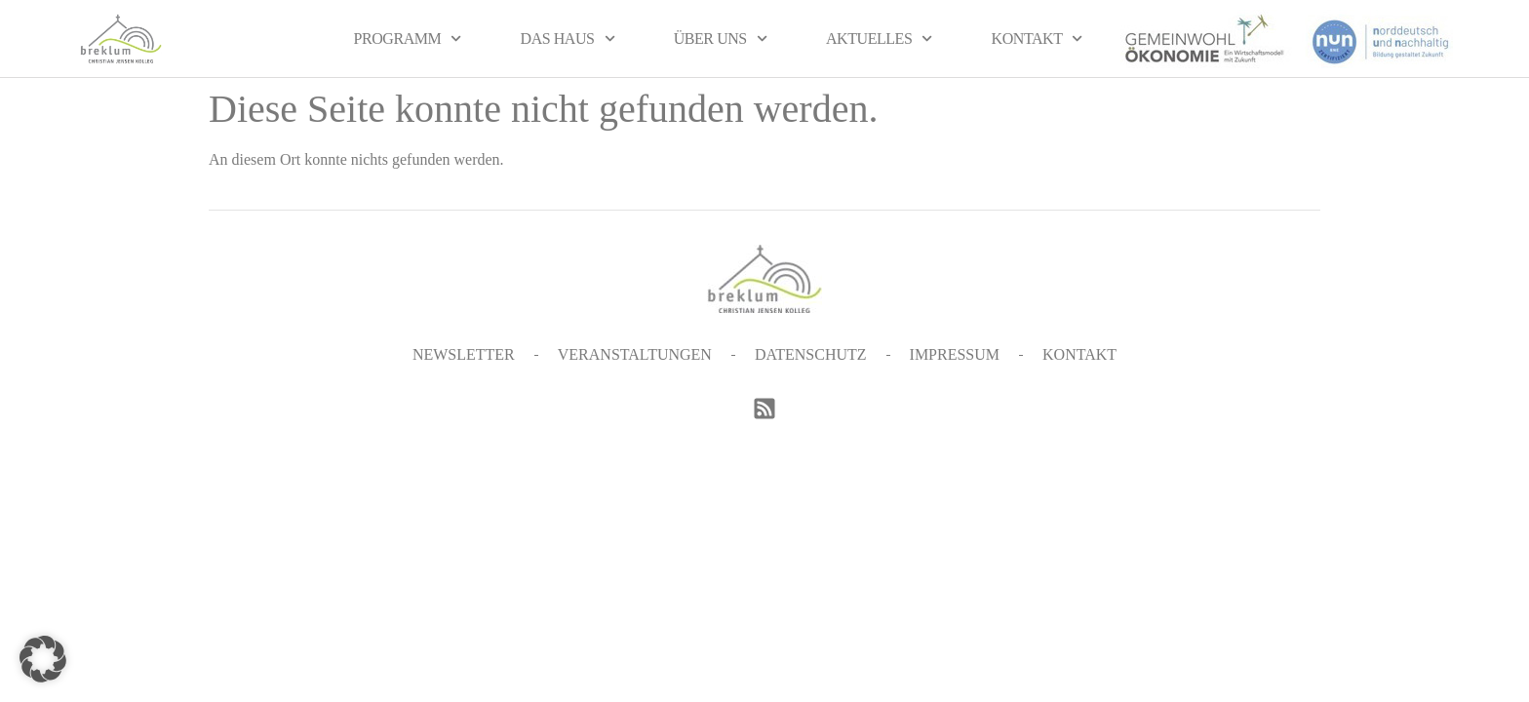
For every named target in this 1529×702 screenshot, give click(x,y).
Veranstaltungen (635, 354)
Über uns (720, 38)
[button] (43, 659)
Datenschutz (811, 354)
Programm (408, 38)
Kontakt (1037, 38)
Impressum (955, 354)
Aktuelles (879, 38)
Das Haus (568, 38)
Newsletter (463, 354)
